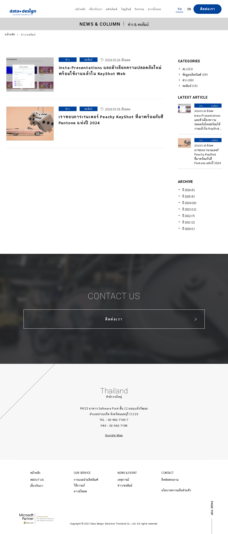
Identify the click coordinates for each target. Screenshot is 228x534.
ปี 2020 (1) (188, 229)
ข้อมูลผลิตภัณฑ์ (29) (195, 74)
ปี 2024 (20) (189, 203)
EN (189, 9)
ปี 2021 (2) (188, 222)
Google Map (114, 435)
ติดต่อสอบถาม (170, 479)
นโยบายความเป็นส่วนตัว (176, 490)
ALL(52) (187, 69)
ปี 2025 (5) (188, 196)
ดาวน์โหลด (80, 491)
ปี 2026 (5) (188, 190)
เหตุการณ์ (123, 479)
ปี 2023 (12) (189, 209)
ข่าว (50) (188, 80)
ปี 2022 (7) (188, 216)
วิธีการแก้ (79, 485)
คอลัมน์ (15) (190, 86)
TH (179, 9)
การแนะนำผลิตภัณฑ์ (86, 479)
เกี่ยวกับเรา (36, 485)
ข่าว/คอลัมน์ (125, 485)
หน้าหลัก (10, 34)
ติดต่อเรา (207, 9)
